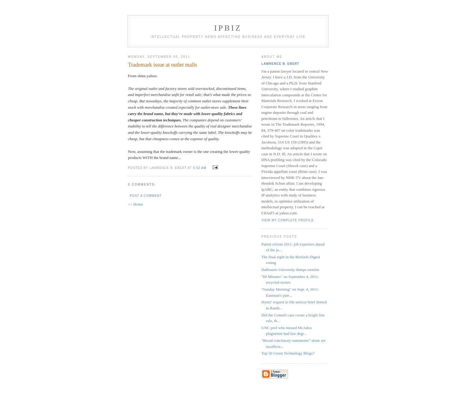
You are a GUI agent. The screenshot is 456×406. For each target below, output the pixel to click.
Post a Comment (146, 195)
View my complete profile (287, 220)
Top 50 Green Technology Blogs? (287, 353)
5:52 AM (199, 168)
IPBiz (228, 28)
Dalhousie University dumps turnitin (290, 269)
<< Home (135, 204)
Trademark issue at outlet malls (162, 65)
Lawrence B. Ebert (280, 63)
